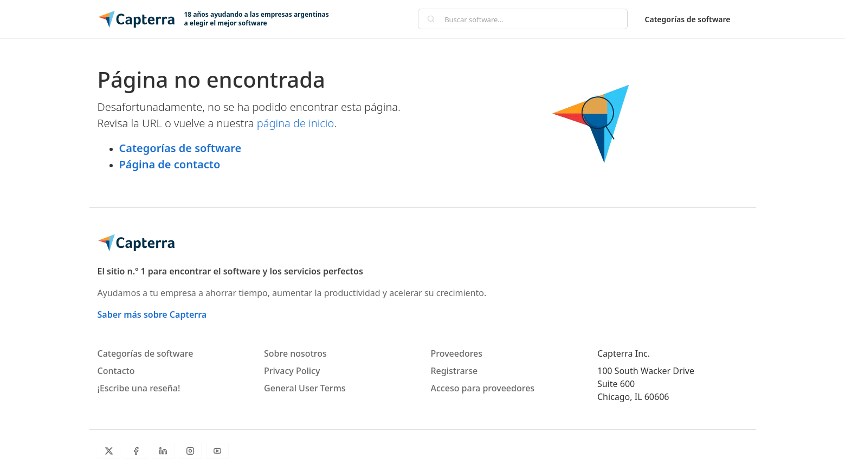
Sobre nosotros (295, 353)
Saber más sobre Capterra (152, 314)
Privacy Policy (292, 371)
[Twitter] (109, 451)
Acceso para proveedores (483, 388)
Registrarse (454, 371)
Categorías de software (688, 19)
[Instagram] (190, 451)
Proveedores (457, 353)
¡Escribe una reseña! (139, 388)
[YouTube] (217, 451)
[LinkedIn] (163, 451)
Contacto (116, 371)
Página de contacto (170, 164)
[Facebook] (136, 451)
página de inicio (295, 123)
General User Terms (305, 388)
